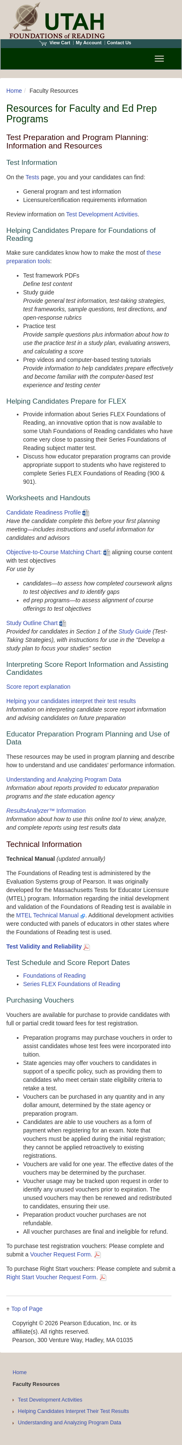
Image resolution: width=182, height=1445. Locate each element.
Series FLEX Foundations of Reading (71, 984)
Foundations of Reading (54, 975)
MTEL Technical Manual (50, 915)
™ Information (46, 810)
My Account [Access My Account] (88, 42)
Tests (33, 177)
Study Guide (135, 631)
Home (14, 90)
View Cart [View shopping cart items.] (54, 42)
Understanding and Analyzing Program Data (63, 779)
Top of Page (27, 1308)
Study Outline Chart (36, 623)
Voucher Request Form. (65, 1254)
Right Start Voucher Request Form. (56, 1277)
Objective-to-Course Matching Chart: (58, 552)
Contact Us (119, 42)
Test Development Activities (101, 214)
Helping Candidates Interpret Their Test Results (73, 1411)
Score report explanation (38, 686)
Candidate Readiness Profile (47, 512)
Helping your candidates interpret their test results (71, 701)
